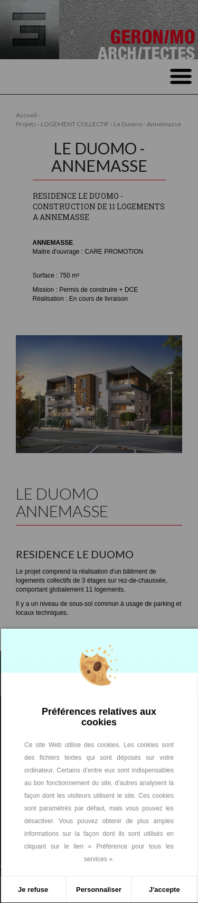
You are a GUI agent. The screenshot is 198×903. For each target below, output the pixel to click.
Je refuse (33, 889)
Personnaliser (98, 889)
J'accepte (164, 889)
